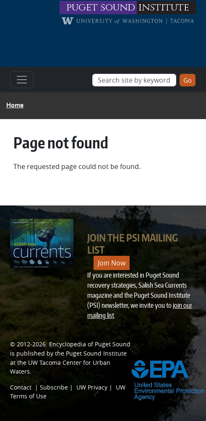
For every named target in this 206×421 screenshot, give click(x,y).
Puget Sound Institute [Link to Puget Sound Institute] (96, 353)
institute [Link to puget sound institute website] (163, 7)
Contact (20, 387)
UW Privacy (91, 387)
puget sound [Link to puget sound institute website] (100, 7)
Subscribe (54, 387)
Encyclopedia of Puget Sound (89, 344)
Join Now (111, 263)
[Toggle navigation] (22, 79)
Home (14, 105)
